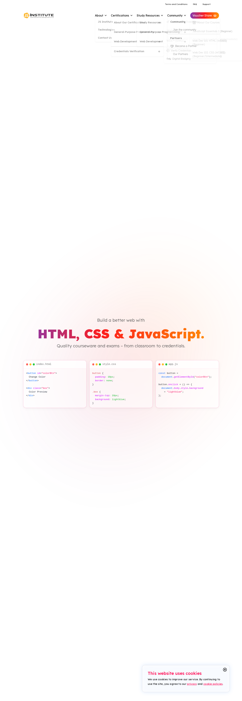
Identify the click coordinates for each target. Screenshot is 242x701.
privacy (192, 684)
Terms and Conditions (176, 4)
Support (207, 4)
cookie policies (213, 684)
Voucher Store (205, 15)
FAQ (195, 4)
